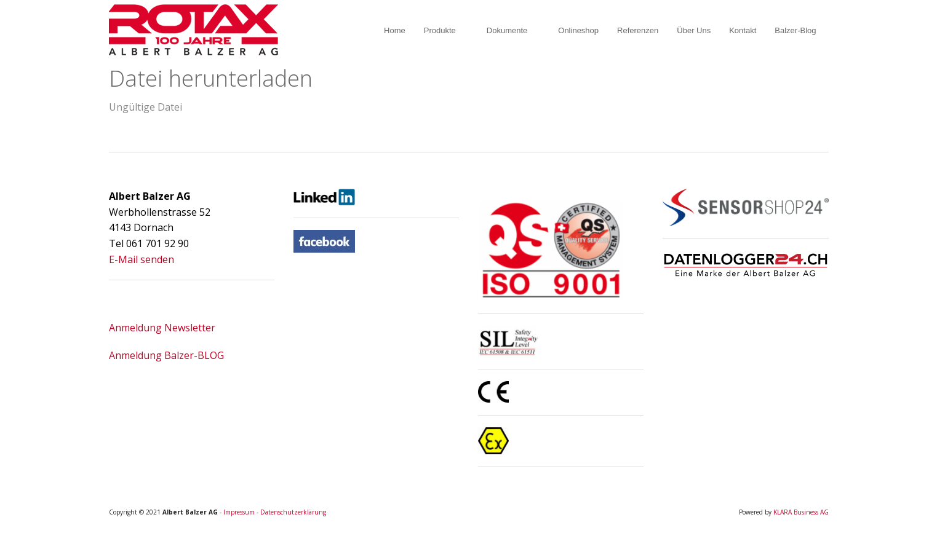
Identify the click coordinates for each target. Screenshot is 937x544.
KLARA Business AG (801, 512)
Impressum (239, 512)
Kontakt (742, 30)
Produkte (440, 30)
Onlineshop (578, 30)
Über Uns (694, 30)
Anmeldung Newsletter (162, 327)
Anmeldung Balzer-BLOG (166, 355)
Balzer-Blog (795, 30)
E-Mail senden (141, 259)
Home (394, 30)
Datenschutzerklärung (293, 512)
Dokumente (507, 30)
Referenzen (637, 30)
